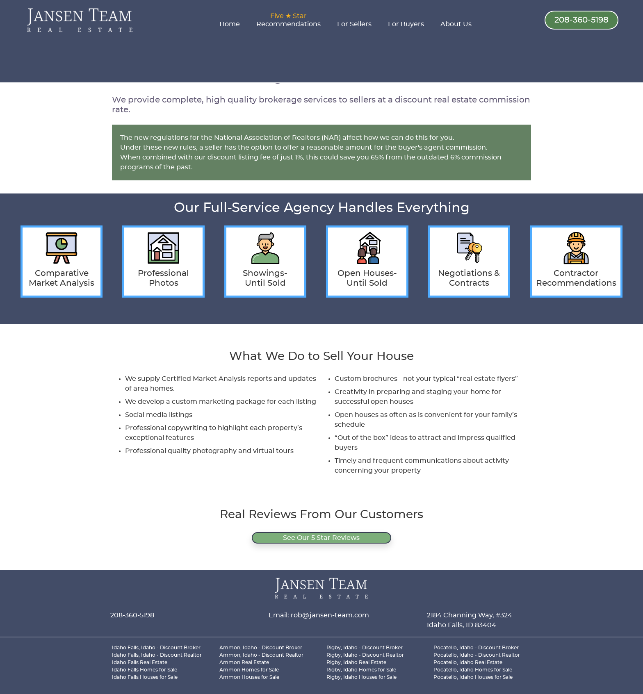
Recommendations (288, 20)
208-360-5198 (581, 20)
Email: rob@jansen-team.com (319, 615)
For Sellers (354, 24)
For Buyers (406, 24)
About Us (456, 24)
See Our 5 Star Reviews (321, 538)
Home (229, 24)
